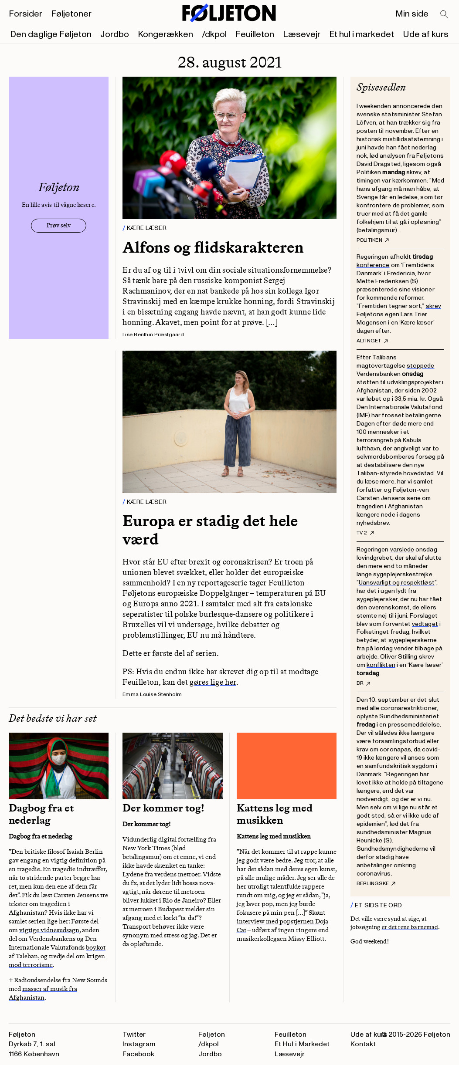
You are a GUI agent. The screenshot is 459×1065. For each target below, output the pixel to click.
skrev (433, 306)
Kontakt (363, 1044)
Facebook (138, 1054)
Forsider (25, 14)
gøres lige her (213, 682)
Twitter (134, 1034)
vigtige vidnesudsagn (49, 930)
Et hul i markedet (361, 34)
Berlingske (376, 883)
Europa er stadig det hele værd (210, 529)
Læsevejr (301, 34)
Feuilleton (254, 34)
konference (373, 265)
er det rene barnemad (410, 927)
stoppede (421, 366)
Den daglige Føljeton (51, 34)
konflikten (381, 665)
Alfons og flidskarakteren (213, 247)
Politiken (373, 240)
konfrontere (374, 205)
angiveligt (407, 448)
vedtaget (425, 624)
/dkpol (214, 34)
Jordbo (114, 34)
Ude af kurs (426, 34)
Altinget (372, 341)
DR (363, 683)
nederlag (423, 147)
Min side (411, 14)
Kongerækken (165, 34)
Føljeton (211, 1034)
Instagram (139, 1044)
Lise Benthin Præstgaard (153, 334)
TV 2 (365, 533)
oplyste (367, 716)
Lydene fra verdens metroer (161, 874)
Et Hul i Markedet (302, 1044)
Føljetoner (71, 14)
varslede (402, 549)
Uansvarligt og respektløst (397, 582)
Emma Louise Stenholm (152, 694)
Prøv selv (59, 225)
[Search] (444, 14)
